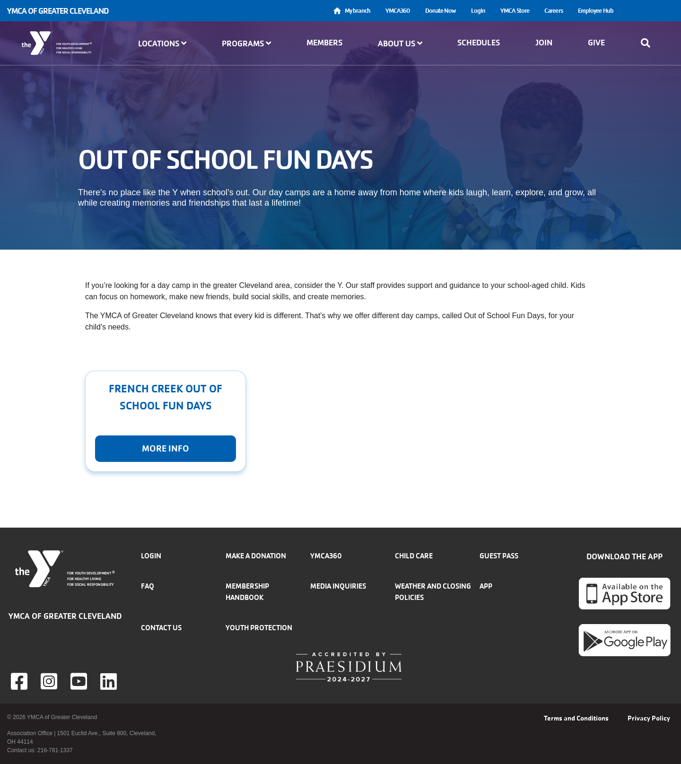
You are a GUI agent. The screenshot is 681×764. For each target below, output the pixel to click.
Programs (246, 43)
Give (596, 42)
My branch (357, 11)
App (486, 586)
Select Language (647, 10)
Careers (553, 11)
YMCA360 (397, 11)
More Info (165, 448)
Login (478, 11)
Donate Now (440, 11)
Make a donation (256, 555)
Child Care (414, 555)
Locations (162, 43)
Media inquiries (338, 586)
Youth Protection (259, 627)
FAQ (147, 586)
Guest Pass (499, 555)
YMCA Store (514, 11)
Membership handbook (247, 592)
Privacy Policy (649, 718)
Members (324, 42)
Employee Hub (595, 11)
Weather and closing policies (433, 592)
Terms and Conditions (576, 718)
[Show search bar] (648, 43)
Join (543, 42)
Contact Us (161, 627)
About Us (400, 43)
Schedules (478, 42)
